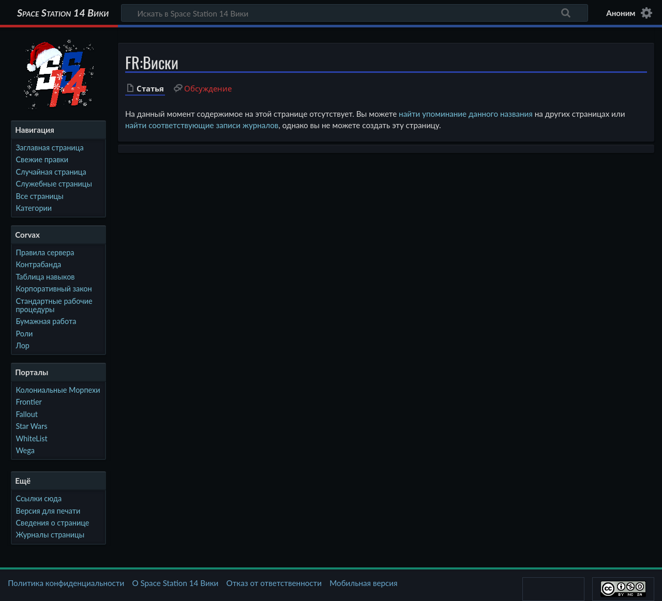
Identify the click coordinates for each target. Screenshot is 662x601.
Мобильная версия (363, 583)
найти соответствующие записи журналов (201, 125)
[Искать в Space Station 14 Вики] (355, 13)
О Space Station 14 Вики (175, 583)
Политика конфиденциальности (66, 583)
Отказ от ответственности (274, 583)
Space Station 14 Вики (63, 13)
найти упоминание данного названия (466, 113)
